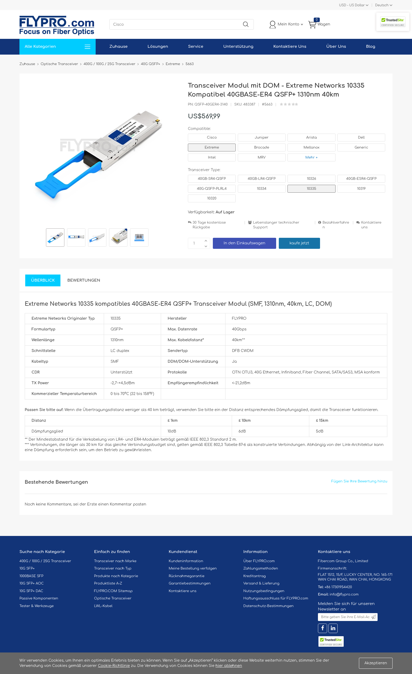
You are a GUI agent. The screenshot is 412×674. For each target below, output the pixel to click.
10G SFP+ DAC (31, 591)
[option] (55, 238)
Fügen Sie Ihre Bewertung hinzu (359, 481)
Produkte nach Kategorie (116, 576)
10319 (361, 189)
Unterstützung (238, 46)
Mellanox (311, 147)
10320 (212, 198)
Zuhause (118, 46)
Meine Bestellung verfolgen (193, 568)
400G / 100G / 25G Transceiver (45, 561)
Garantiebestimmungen (189, 583)
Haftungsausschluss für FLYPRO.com (275, 598)
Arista (311, 137)
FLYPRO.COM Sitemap (113, 591)
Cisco (212, 137)
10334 (261, 189)
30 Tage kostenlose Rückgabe (209, 225)
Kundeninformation (186, 561)
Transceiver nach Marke (115, 561)
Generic (361, 147)
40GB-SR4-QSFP (212, 179)
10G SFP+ (27, 568)
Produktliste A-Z (108, 583)
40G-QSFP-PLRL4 (212, 189)
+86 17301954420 (338, 587)
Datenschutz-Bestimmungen (268, 606)
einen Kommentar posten (122, 504)
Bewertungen (83, 280)
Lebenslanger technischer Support (276, 225)
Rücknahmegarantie (186, 576)
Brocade (261, 147)
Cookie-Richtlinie (114, 666)
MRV (262, 157)
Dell (361, 137)
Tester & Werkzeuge (36, 606)
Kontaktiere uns (371, 225)
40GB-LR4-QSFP (262, 179)
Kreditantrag (254, 576)
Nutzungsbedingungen (263, 591)
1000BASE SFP (31, 576)
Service (195, 46)
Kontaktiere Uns (289, 46)
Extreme (212, 147)
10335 (311, 189)
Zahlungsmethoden (260, 568)
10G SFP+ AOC (31, 583)
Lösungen (158, 46)
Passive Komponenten (38, 598)
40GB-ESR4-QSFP (361, 179)
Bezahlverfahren (335, 225)
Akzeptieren (375, 663)
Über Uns (336, 46)
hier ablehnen (228, 666)
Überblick (43, 280)
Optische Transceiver (113, 598)
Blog (370, 46)
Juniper (262, 137)
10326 (311, 179)
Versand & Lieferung (261, 583)
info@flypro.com (344, 594)
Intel (211, 157)
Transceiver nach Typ (112, 568)
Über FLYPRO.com (259, 561)
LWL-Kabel (103, 606)
